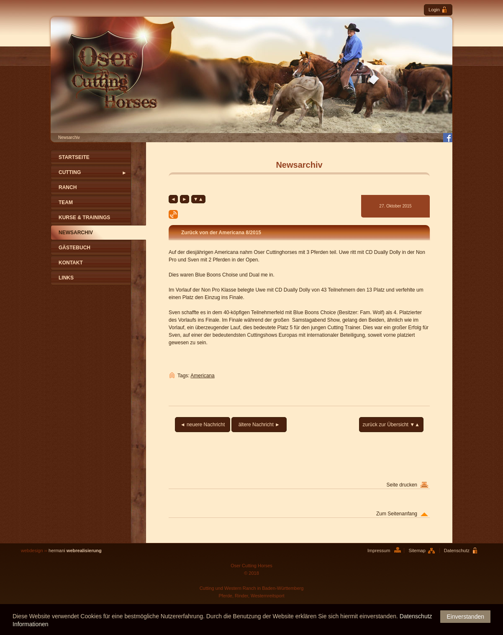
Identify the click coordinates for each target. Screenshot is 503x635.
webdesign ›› (61, 550)
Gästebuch (74, 248)
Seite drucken (402, 485)
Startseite (74, 157)
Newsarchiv (76, 233)
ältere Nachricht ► (259, 425)
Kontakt (71, 263)
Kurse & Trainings (84, 217)
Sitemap (416, 550)
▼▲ (198, 199)
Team (66, 202)
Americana (202, 376)
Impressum (378, 550)
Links (66, 278)
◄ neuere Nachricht (202, 425)
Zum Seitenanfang (396, 514)
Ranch (68, 187)
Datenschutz (457, 550)
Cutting (70, 172)
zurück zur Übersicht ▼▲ (391, 425)
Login (438, 10)
